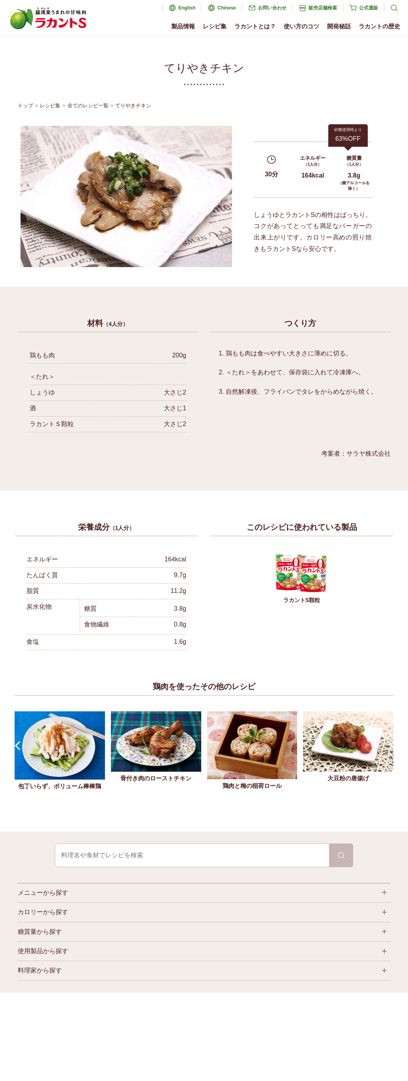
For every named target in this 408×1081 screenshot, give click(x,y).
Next (388, 745)
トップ (25, 105)
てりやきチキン (133, 105)
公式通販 (368, 8)
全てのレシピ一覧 (88, 105)
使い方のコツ (301, 26)
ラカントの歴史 (379, 26)
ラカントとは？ (255, 26)
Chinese (226, 8)
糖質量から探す (40, 931)
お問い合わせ (272, 8)
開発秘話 (339, 26)
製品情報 (183, 26)
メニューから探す (43, 892)
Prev (19, 745)
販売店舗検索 (323, 8)
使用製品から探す (43, 951)
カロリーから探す (43, 912)
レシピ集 (214, 26)
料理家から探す (40, 970)
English (186, 8)
